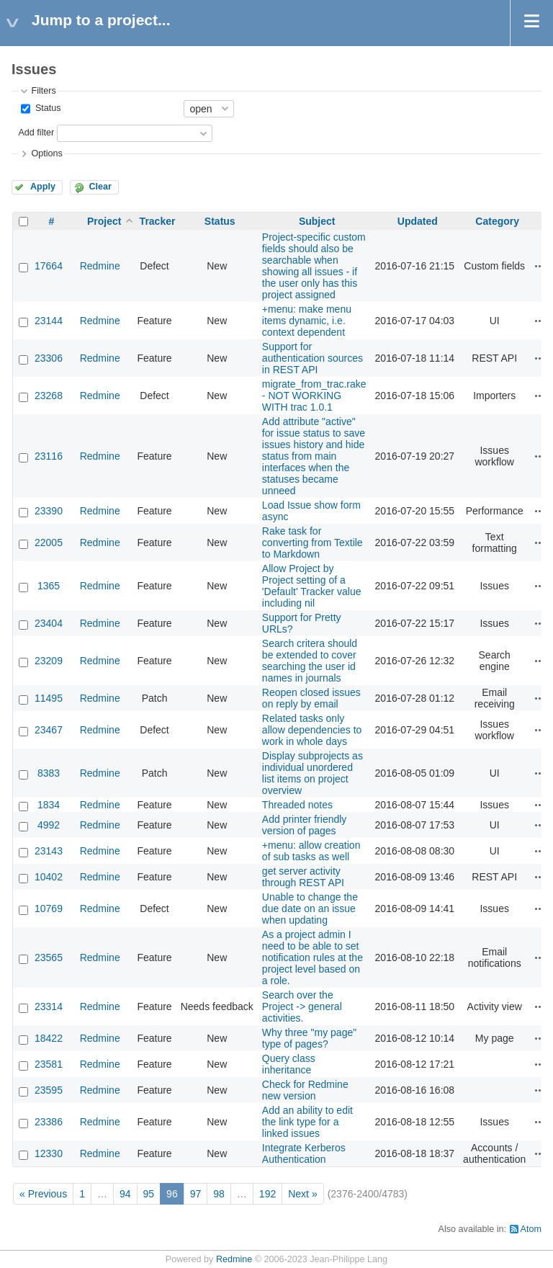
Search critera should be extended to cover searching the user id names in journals (309, 661)
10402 (49, 877)
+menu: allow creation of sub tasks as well (311, 850)
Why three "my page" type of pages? (309, 1038)
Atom (531, 1229)
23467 (49, 730)
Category (497, 221)
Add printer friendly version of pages (304, 824)
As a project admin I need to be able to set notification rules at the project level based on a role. (312, 957)
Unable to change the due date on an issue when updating (310, 908)
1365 (48, 585)
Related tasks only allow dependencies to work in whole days (312, 730)
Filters (43, 91)
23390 (49, 511)
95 (149, 1194)
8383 (48, 773)
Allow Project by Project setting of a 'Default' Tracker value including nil (311, 586)
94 (125, 1194)
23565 (49, 957)
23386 (49, 1122)
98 (219, 1194)
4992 (48, 825)
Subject (317, 221)
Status (46, 108)
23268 (49, 395)
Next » (302, 1194)
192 (267, 1194)
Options (46, 153)
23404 (49, 623)
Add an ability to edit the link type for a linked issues (307, 1121)
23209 (49, 660)
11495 (49, 698)
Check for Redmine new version (305, 1090)
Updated (417, 221)
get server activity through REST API (303, 876)
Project (104, 221)
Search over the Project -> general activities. (302, 1006)
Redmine (100, 266)
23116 (49, 456)
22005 (49, 542)
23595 (49, 1090)
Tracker (158, 221)
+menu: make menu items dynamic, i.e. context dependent (306, 320)
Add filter (36, 133)
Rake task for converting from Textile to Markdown (312, 542)
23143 (49, 851)
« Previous (43, 1194)
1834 (48, 805)
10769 (49, 908)
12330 (49, 1153)
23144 (49, 320)
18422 (49, 1038)
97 (196, 1194)
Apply (42, 187)
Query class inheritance (288, 1064)
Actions (540, 266)
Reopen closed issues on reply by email (311, 698)
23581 (49, 1064)
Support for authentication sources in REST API (312, 358)
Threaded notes (297, 805)
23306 (49, 358)
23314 (49, 1006)
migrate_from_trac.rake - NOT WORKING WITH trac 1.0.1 (314, 395)
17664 (49, 266)
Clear (100, 187)
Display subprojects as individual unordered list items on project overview (312, 773)
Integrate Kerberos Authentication (304, 1153)
